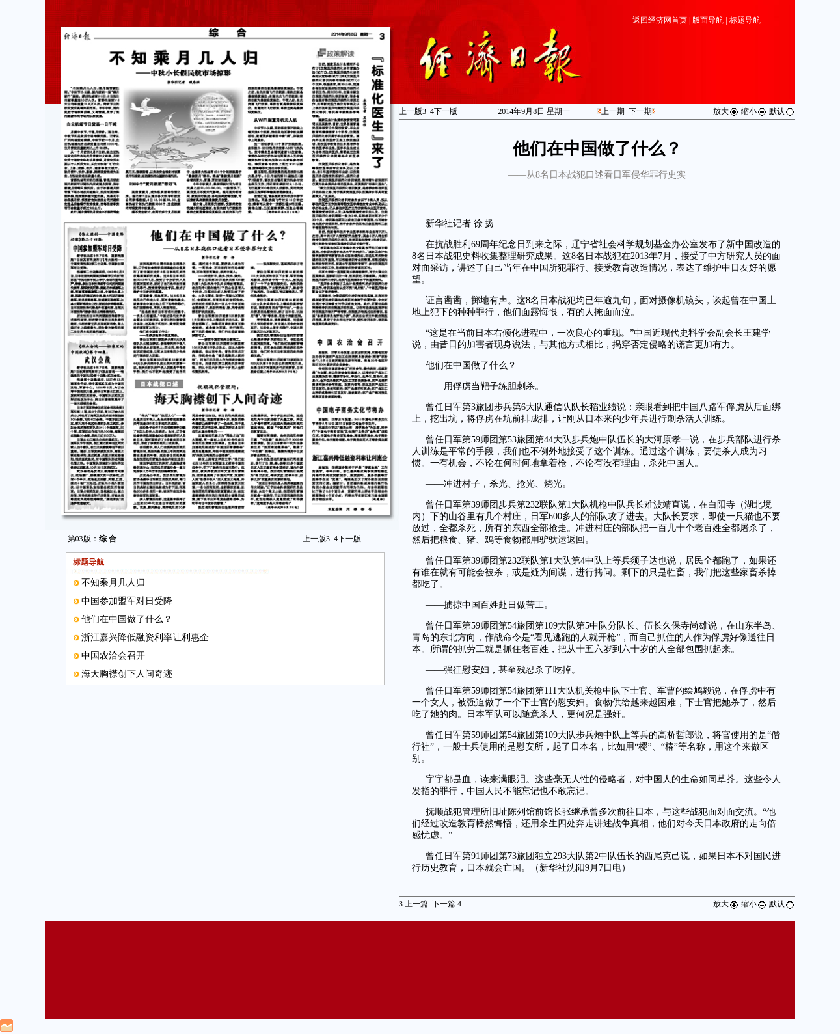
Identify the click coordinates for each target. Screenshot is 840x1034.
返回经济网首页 (659, 20)
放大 (726, 111)
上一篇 (413, 903)
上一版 (316, 538)
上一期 (613, 111)
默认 (782, 111)
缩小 (754, 111)
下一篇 (446, 903)
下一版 (347, 538)
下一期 (640, 111)
